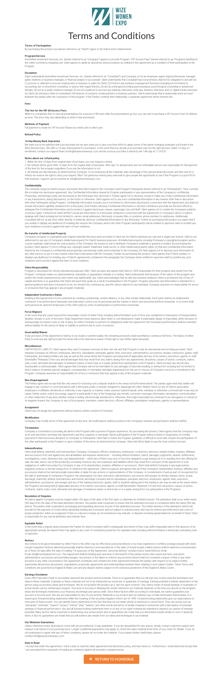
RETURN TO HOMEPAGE (111, 659)
